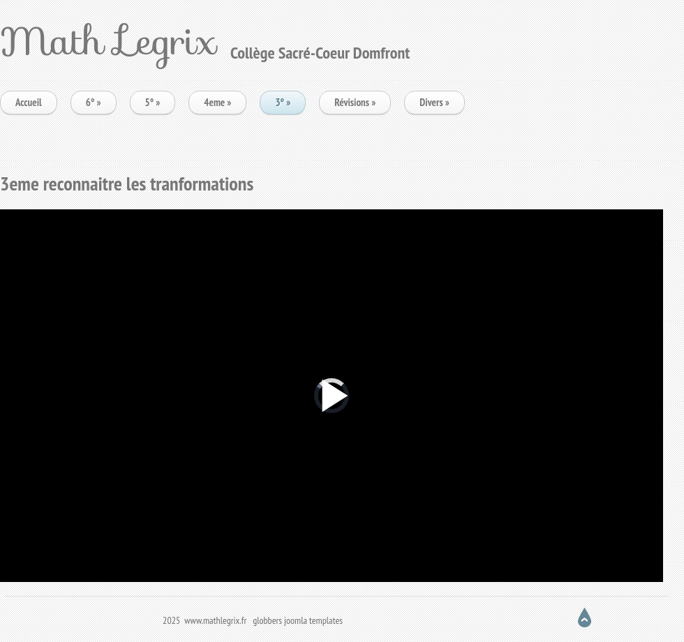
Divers (434, 102)
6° (93, 102)
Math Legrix (108, 40)
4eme (217, 102)
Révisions (355, 102)
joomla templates (313, 620)
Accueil (28, 102)
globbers (267, 620)
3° (282, 102)
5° (153, 102)
